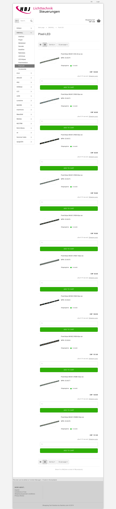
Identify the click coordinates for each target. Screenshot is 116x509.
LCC (18, 92)
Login (98, 2)
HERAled (19, 87)
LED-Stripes (22, 60)
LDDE (18, 96)
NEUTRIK (20, 124)
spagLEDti (20, 142)
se (17, 133)
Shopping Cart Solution (50, 506)
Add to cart (69, 88)
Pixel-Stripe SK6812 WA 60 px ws (72, 54)
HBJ (18, 83)
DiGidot (19, 28)
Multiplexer (22, 43)
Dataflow (21, 50)
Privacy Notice (19, 496)
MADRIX (19, 105)
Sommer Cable (21, 138)
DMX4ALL (20, 33)
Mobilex (19, 119)
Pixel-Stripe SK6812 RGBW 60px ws (72, 417)
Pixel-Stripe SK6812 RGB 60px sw (72, 216)
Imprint (17, 490)
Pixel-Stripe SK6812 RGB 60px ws (72, 175)
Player (20, 40)
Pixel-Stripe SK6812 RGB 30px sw (72, 135)
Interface (21, 37)
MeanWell (20, 115)
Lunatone (20, 101)
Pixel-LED (21, 66)
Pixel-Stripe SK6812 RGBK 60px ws (72, 377)
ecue (18, 73)
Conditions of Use (20, 492)
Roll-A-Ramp (21, 128)
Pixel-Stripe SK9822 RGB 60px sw (72, 337)
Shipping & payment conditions (25, 494)
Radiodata (21, 53)
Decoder (21, 47)
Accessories (22, 69)
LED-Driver (21, 56)
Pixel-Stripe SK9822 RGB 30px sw (72, 296)
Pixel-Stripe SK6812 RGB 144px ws (72, 256)
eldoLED (19, 78)
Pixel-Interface (23, 63)
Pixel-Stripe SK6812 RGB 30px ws (72, 95)
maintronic (20, 110)
